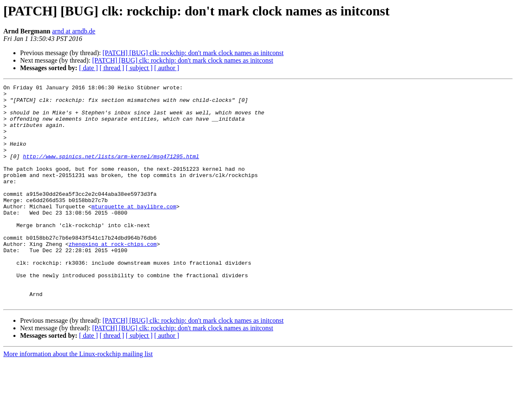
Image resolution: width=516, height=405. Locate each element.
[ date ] (88, 67)
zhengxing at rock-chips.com (113, 276)
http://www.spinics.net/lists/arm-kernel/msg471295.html (111, 171)
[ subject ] (139, 67)
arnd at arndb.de (73, 31)
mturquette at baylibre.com (134, 231)
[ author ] (166, 67)
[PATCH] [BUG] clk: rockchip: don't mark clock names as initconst (193, 52)
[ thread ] (112, 67)
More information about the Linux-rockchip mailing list (78, 397)
